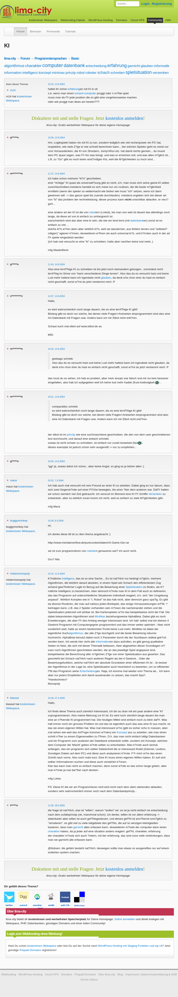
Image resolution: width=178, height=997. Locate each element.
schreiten (118, 73)
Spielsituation (134, 587)
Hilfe (168, 20)
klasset (14, 697)
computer (52, 65)
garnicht (133, 66)
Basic (75, 58)
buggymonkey (19, 520)
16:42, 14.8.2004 (56, 349)
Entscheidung (88, 671)
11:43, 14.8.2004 (56, 264)
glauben (147, 66)
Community (155, 20)
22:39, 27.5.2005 (56, 698)
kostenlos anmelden (124, 118)
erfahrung (117, 65)
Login (145, 3)
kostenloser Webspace (43, 20)
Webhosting (8, 974)
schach (103, 72)
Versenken (155, 494)
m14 (12, 90)
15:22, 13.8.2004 (56, 84)
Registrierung (162, 3)
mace (13, 480)
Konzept (122, 732)
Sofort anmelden (124, 919)
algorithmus (14, 66)
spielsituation (139, 72)
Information (103, 641)
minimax (58, 73)
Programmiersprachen (51, 58)
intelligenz (30, 73)
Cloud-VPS (137, 20)
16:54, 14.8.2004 (56, 461)
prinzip (71, 73)
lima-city (10, 58)
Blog (120, 974)
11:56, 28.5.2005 (56, 805)
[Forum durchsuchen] (127, 3)
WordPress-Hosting (100, 20)
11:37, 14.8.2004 (56, 173)
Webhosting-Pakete (73, 20)
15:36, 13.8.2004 (56, 137)
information (12, 73)
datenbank (74, 65)
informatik (161, 66)
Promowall (53, 31)
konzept (45, 73)
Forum (21, 31)
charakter (33, 66)
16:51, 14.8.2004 (56, 397)
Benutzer (35, 31)
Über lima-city (106, 974)
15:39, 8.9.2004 (56, 520)
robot (81, 73)
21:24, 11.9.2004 (56, 573)
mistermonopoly (20, 573)
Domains (121, 20)
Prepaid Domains (30, 950)
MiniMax (100, 616)
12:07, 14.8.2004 (56, 296)
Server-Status (89, 979)
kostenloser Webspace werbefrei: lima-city (41, 12)
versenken (160, 73)
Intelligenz (68, 578)
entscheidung (96, 66)
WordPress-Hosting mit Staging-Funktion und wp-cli (130, 945)
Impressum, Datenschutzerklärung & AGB (151, 974)
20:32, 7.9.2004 (56, 480)
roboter (91, 73)
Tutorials (70, 31)
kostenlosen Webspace (20, 531)
